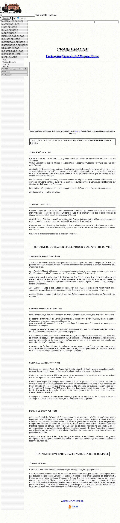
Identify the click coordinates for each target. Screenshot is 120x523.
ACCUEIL (65, 501)
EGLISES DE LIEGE (11, 39)
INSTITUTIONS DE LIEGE (13, 42)
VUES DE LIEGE (9, 27)
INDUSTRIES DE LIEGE (12, 51)
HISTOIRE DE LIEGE (11, 54)
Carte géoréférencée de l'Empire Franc (72, 56)
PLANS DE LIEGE (10, 30)
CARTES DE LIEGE (10, 24)
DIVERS (5, 72)
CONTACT (6, 75)
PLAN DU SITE (76, 501)
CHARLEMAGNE (9, 57)
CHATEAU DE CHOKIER (13, 21)
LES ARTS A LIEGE (10, 48)
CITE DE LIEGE (9, 33)
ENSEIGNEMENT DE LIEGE (14, 45)
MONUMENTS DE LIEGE (13, 36)
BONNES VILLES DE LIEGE (14, 69)
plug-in (77, 131)
